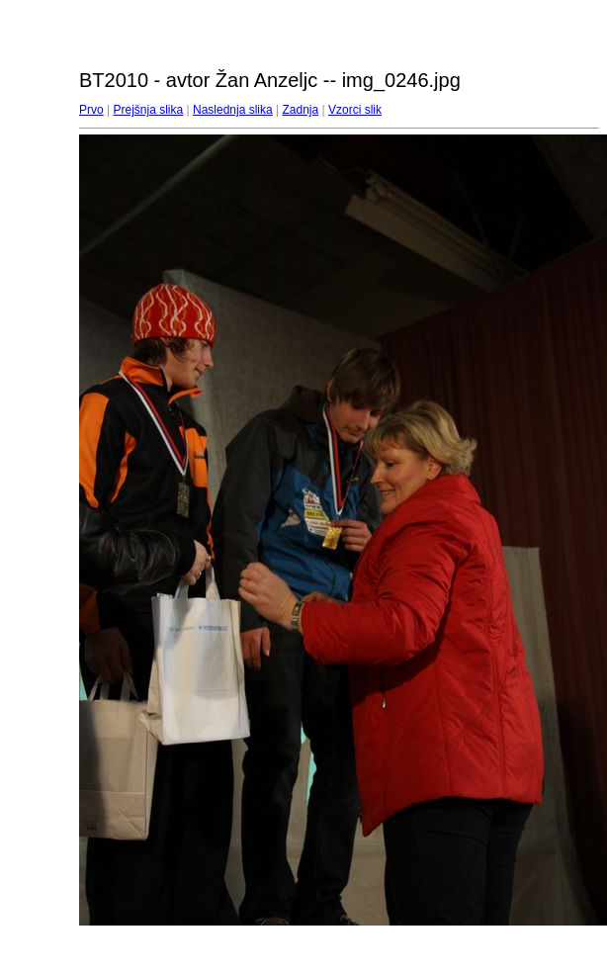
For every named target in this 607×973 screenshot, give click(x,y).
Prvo (91, 110)
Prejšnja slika (148, 110)
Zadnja (301, 110)
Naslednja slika (233, 110)
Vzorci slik (355, 110)
